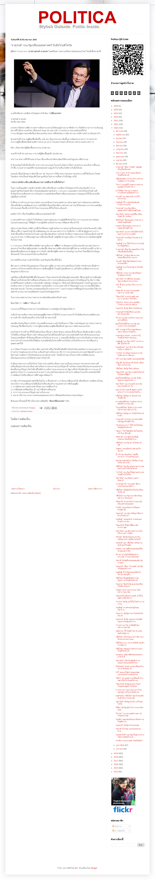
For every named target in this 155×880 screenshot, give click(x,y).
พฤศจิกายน (121, 135)
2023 (116, 117)
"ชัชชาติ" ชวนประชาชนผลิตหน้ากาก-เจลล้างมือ (127, 291)
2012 (116, 772)
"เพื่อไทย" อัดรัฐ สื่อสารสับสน (127, 368)
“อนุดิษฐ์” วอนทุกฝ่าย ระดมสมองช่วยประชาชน (129, 520)
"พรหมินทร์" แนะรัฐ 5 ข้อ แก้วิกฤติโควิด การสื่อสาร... (129, 348)
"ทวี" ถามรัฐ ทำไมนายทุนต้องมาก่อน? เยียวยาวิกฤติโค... (129, 330)
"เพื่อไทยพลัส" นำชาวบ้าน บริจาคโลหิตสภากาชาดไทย (129, 180)
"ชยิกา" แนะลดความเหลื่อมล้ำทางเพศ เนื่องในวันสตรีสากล (129, 679)
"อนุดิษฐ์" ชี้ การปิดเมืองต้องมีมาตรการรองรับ (127, 203)
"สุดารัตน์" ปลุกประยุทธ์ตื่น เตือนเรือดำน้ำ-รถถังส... (129, 215)
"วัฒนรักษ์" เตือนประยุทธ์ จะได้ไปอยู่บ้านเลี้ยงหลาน (129, 597)
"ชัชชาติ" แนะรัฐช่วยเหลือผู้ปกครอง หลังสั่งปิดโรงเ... (127, 438)
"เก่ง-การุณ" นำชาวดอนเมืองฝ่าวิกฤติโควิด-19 (128, 174)
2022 (116, 120)
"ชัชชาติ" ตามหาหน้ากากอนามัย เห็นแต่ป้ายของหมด (129, 502)
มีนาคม (119, 164)
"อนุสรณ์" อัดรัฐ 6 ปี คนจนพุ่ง (127, 725)
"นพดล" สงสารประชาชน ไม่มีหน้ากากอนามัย (128, 591)
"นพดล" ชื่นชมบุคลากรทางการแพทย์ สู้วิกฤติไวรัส (128, 227)
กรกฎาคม (120, 149)
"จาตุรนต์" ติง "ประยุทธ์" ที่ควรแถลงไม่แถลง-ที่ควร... (128, 485)
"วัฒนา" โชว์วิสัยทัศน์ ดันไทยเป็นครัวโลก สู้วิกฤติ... (129, 432)
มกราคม (119, 749)
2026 (116, 106)
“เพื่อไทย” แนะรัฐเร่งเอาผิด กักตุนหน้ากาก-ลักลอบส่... (129, 497)
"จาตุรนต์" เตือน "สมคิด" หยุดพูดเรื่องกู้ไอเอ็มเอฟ (129, 168)
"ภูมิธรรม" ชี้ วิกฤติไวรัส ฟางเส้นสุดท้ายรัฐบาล (129, 632)
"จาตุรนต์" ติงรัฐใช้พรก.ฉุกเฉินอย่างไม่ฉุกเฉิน (128, 313)
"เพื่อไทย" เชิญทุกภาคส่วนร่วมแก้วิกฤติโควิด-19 (129, 650)
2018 (116, 757)
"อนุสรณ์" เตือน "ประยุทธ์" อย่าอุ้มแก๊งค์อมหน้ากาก (129, 567)
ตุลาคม (119, 138)
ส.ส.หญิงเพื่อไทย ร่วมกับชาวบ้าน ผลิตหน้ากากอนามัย (129, 402)
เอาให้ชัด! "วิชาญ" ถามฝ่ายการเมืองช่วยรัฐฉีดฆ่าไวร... (128, 192)
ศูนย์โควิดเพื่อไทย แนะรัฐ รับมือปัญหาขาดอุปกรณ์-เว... (128, 379)
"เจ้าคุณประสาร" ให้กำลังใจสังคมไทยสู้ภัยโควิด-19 (129, 426)
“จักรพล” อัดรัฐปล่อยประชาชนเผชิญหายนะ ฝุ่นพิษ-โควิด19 (128, 538)
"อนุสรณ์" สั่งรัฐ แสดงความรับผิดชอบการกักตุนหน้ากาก (129, 620)
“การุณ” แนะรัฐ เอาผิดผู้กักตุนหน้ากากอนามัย (127, 626)
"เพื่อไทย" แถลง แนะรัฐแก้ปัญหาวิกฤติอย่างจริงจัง (129, 274)
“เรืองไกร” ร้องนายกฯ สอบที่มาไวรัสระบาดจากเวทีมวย (128, 303)
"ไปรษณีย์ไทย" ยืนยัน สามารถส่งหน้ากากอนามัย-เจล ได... (129, 408)
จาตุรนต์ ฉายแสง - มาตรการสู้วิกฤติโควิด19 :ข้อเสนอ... (128, 336)
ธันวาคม (120, 131)
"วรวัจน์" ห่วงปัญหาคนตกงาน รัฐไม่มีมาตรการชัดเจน (129, 354)
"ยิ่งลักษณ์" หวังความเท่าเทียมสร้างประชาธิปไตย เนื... (130, 667)
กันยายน (119, 142)
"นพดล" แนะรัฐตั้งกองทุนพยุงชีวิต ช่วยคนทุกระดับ (129, 550)
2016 (116, 764)
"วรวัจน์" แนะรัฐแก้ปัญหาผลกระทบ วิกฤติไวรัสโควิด (130, 473)
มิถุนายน (120, 153)
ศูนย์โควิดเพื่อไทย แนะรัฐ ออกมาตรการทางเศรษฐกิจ (128, 325)
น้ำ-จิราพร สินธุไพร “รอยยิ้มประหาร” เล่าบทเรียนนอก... (128, 455)
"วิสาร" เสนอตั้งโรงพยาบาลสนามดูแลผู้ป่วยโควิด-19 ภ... (129, 186)
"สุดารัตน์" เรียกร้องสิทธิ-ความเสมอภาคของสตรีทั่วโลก (128, 661)
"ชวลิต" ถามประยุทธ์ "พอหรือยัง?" (129, 740)
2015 (116, 768)
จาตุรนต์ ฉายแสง (26, 411)
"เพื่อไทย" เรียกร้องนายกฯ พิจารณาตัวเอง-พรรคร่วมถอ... (130, 638)
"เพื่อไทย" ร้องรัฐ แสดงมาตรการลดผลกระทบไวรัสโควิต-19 (130, 467)
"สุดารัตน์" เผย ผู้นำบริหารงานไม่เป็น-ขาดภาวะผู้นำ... (129, 532)
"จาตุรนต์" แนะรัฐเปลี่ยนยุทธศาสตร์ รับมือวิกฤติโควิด (128, 209)
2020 (116, 128)
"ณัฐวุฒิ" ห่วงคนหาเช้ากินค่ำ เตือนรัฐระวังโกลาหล (130, 364)
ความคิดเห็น (119, 831)
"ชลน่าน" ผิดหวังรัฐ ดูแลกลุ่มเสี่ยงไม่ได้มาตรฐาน (129, 585)
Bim (76, 868)
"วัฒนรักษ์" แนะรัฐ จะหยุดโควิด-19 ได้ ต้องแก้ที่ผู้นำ (130, 373)
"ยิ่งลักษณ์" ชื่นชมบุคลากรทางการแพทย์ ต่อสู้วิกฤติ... (129, 221)
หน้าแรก (56, 489)
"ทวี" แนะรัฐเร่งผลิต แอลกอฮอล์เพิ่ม (130, 359)
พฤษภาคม (120, 156)
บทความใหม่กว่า (18, 489)
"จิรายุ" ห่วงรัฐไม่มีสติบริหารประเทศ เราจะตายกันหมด (127, 555)
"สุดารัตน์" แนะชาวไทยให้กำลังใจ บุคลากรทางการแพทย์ (129, 233)
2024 (116, 113)
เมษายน (119, 160)
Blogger (94, 868)
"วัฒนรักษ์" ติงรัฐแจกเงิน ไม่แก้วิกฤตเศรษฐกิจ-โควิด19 (128, 685)
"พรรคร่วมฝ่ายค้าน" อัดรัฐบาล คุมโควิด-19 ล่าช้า (129, 461)
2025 (116, 109)
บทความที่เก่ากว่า (95, 489)
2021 (116, 124)
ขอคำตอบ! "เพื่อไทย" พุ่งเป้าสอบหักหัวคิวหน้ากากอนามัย (130, 697)
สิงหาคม (119, 146)
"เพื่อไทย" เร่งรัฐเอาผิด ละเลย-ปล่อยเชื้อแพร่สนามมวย (128, 256)
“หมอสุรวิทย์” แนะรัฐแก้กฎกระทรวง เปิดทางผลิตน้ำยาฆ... (130, 736)
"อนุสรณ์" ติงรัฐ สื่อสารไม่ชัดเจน (129, 308)
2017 (116, 761)
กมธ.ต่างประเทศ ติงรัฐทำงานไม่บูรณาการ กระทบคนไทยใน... (129, 391)
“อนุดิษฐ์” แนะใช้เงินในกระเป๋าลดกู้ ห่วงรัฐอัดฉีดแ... (130, 244)
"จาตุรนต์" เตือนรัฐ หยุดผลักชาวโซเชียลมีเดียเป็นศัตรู (130, 250)
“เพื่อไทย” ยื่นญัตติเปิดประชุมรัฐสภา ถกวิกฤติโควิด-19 (127, 579)
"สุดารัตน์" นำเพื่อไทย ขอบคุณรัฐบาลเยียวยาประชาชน (128, 280)
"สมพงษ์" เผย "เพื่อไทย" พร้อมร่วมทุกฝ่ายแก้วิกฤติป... (129, 544)
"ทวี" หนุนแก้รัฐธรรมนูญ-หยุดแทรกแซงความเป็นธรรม (128, 673)
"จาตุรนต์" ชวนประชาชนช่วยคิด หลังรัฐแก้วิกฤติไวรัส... (129, 420)
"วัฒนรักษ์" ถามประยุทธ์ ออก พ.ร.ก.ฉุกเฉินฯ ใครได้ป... (127, 297)
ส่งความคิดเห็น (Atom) (31, 493)
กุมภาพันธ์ (120, 745)
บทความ (117, 826)
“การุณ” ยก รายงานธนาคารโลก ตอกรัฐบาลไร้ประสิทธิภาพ (129, 691)
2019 (116, 753)
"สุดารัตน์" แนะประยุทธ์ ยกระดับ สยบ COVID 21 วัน (129, 385)
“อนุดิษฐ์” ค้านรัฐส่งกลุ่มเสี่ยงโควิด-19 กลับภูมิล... (128, 573)
